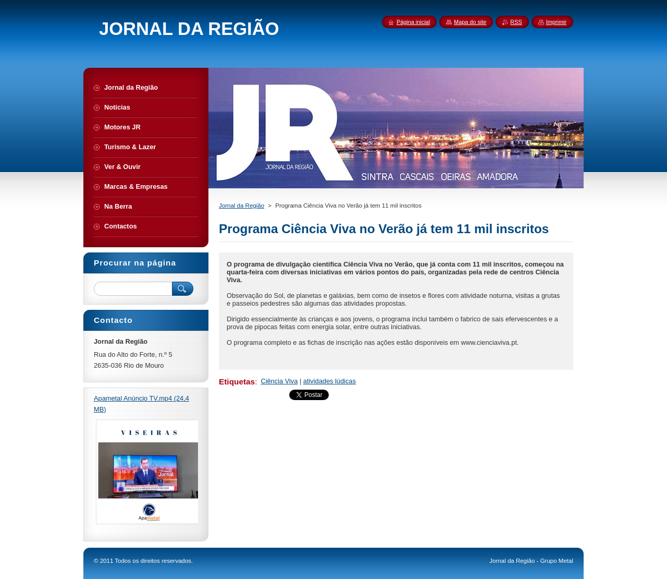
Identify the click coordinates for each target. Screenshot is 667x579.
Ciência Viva (279, 381)
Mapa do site (470, 22)
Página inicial (413, 22)
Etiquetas (237, 381)
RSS (516, 22)
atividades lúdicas (329, 381)
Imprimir (556, 22)
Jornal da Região (241, 205)
